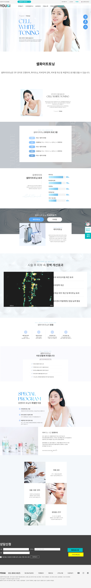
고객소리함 (60, 573)
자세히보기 (34, 557)
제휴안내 (50, 573)
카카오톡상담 (76, 554)
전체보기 (20, 6)
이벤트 (77, 1)
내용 (1, 553)
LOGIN (71, 1)
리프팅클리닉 (29, 6)
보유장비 (38, 6)
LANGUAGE (85, 2)
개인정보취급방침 (29, 573)
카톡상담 (52, 6)
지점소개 (45, 6)
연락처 (32, 549)
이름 (1, 549)
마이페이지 (64, 1)
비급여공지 (70, 573)
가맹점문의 (41, 573)
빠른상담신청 (75, 550)
